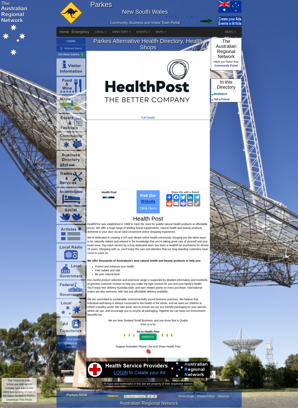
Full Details (148, 117)
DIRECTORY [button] (121, 31)
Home (64, 32)
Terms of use (186, 396)
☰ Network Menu (71, 48)
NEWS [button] (230, 31)
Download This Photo (19, 399)
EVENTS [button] (143, 31)
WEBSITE (148, 336)
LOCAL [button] (100, 31)
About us (223, 396)
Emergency (80, 32)
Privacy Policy (206, 396)
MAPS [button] (161, 31)
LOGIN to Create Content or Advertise (71, 343)
